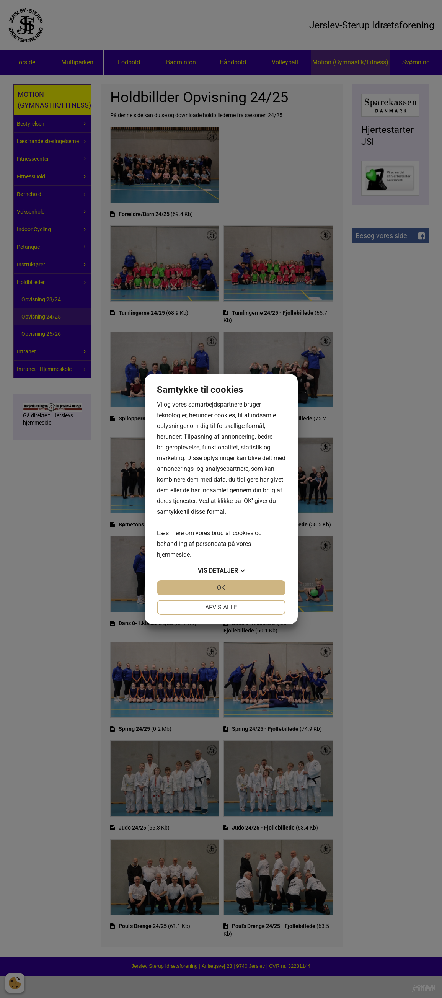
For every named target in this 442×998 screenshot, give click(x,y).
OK (221, 587)
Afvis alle (221, 607)
